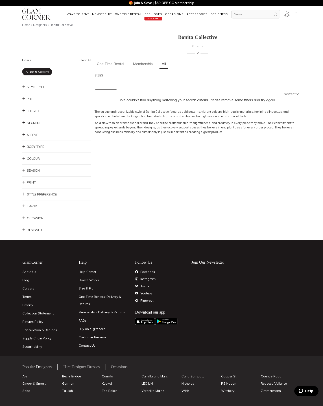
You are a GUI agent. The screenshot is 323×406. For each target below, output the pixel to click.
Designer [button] (32, 230)
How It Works (89, 280)
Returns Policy (32, 322)
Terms (27, 297)
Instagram (148, 279)
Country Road (271, 376)
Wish (185, 391)
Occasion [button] (33, 218)
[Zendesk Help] (306, 391)
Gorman (68, 383)
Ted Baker (109, 391)
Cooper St (228, 376)
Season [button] (31, 170)
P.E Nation (228, 383)
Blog (25, 280)
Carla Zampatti (192, 376)
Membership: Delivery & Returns (102, 312)
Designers (219, 14)
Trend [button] (29, 206)
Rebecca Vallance (274, 383)
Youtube (146, 293)
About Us (29, 272)
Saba (26, 391)
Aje (24, 376)
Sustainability (32, 347)
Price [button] (29, 99)
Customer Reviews (92, 337)
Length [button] (30, 111)
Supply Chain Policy (36, 338)
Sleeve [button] (30, 135)
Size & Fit (86, 288)
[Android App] (166, 321)
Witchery (227, 391)
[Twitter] (136, 286)
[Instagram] (136, 278)
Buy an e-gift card (92, 329)
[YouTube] (136, 293)
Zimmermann (271, 391)
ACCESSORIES (197, 14)
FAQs (83, 321)
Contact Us (87, 345)
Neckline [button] (31, 123)
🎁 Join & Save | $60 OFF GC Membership (161, 3)
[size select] (106, 85)
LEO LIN (147, 383)
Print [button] (29, 182)
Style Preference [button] (39, 194)
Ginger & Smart (34, 383)
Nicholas (187, 383)
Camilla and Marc (155, 376)
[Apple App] (145, 321)
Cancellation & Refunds (39, 330)
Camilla (107, 376)
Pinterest (146, 300)
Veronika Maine (153, 391)
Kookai (107, 383)
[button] (78, 14)
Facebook (147, 272)
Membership (102, 14)
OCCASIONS (174, 14)
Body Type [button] (33, 147)
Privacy (27, 305)
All (164, 63)
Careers (28, 288)
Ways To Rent (78, 14)
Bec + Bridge (71, 376)
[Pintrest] (136, 300)
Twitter (145, 286)
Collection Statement (38, 313)
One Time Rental (128, 14)
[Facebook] (136, 271)
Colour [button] (31, 159)
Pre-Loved (153, 14)
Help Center (87, 272)
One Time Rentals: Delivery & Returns (100, 300)
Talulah (67, 391)
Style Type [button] (33, 87)
